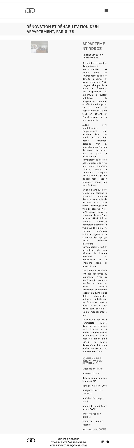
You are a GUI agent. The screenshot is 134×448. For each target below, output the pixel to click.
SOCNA (102, 429)
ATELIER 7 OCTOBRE (68, 439)
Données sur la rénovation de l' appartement (92, 360)
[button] (106, 10)
